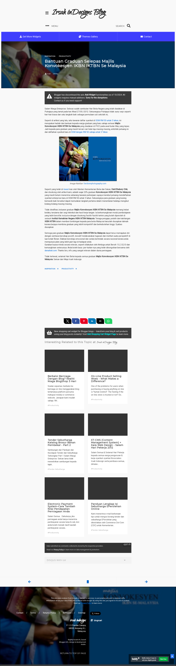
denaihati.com (51, 250)
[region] (88, 292)
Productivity (68, 269)
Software (67, 613)
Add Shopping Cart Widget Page (101, 334)
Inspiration (50, 269)
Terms (33, 613)
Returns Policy (49, 613)
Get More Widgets (30, 36)
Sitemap (81, 613)
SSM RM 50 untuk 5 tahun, (107, 120)
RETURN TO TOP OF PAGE (73, 653)
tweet (66, 189)
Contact (146, 36)
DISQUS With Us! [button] (88, 560)
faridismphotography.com (95, 183)
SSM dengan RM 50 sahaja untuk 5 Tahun (89, 132)
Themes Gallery (88, 36)
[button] (66, 26)
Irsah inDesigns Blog (78, 13)
